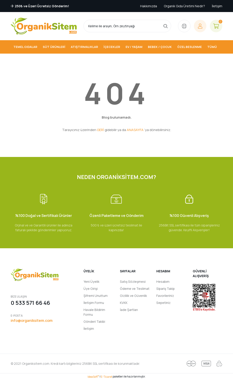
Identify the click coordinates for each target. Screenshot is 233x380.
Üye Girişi (91, 288)
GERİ (100, 129)
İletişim (217, 6)
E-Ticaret (106, 377)
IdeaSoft (93, 377)
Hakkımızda (148, 6)
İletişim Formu (94, 303)
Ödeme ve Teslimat (134, 288)
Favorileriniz (165, 295)
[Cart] (216, 26)
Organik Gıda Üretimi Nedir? (184, 6)
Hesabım (163, 281)
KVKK (123, 303)
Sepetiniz (163, 303)
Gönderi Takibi (94, 321)
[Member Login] (200, 26)
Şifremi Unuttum (96, 295)
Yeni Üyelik (91, 281)
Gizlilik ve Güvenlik (133, 295)
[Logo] (44, 26)
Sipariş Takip (165, 288)
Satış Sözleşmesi (133, 281)
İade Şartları (129, 310)
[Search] (127, 26)
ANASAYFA (135, 129)
